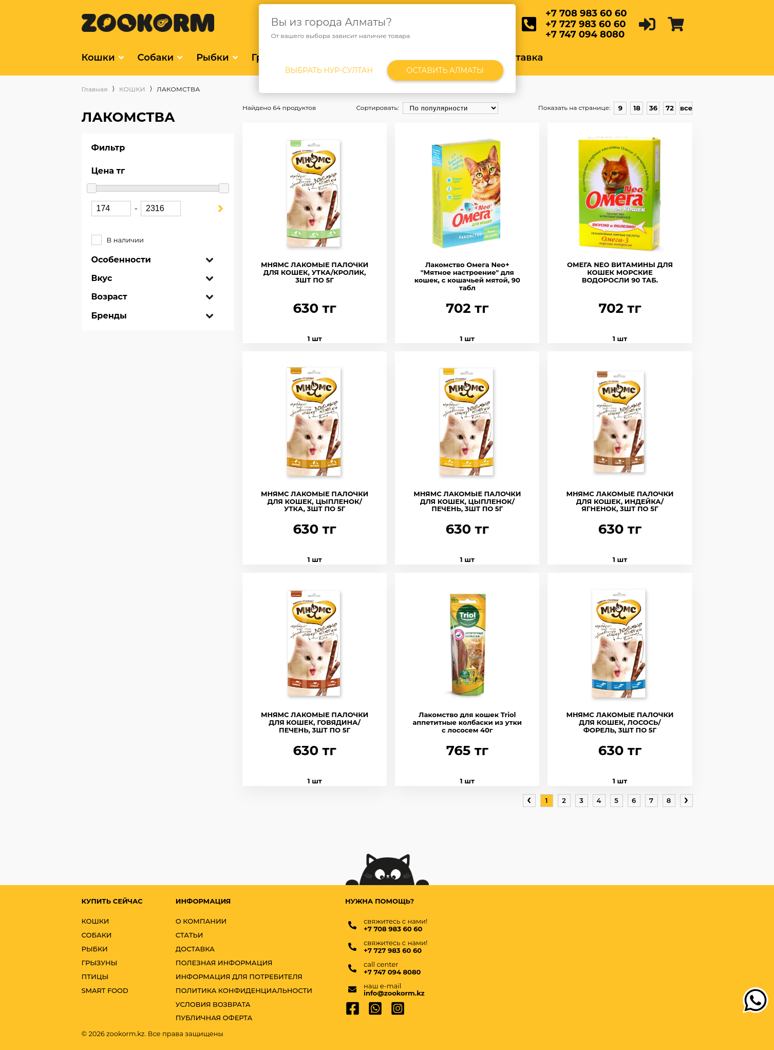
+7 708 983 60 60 (586, 13)
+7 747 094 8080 (585, 34)
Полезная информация (224, 963)
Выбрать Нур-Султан (329, 70)
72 (670, 108)
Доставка (520, 57)
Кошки (98, 57)
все (686, 108)
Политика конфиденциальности (244, 991)
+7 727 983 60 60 (585, 24)
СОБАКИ (97, 935)
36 (653, 108)
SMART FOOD (105, 991)
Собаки (156, 57)
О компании (201, 921)
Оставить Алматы (445, 70)
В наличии (158, 240)
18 (636, 108)
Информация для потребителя (239, 977)
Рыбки (212, 57)
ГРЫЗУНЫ (100, 963)
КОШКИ (132, 89)
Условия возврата (213, 1004)
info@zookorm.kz (394, 993)
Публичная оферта (214, 1018)
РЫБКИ (95, 949)
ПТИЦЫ (95, 977)
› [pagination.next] (686, 800)
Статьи (189, 935)
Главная (95, 89)
